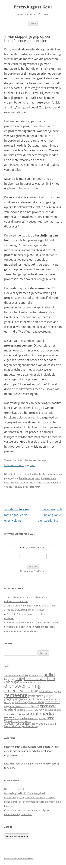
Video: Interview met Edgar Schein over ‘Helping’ (16, 515)
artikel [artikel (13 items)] (49, 674)
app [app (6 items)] (41, 675)
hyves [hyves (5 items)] (57, 699)
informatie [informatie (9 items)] (52, 702)
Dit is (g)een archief (14, 789)
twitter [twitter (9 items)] (9, 718)
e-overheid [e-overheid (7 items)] (46, 691)
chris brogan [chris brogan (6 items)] (11, 682)
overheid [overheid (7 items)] (10, 710)
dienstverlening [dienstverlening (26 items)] (22, 685)
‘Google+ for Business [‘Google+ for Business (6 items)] (17, 721)
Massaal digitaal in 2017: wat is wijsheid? (25, 793)
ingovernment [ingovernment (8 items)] (14, 706)
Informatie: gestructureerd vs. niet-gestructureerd (33, 622)
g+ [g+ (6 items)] (55, 691)
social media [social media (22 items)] (40, 713)
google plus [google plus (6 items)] (11, 699)
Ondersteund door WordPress (18, 858)
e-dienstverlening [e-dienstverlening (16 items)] (21, 690)
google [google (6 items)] (48, 696)
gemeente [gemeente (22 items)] (15, 695)
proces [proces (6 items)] (21, 709)
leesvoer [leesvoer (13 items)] (31, 705)
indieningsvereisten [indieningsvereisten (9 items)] (29, 702)
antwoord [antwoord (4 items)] (33, 675)
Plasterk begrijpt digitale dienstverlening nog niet (29, 797)
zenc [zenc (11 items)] (50, 717)
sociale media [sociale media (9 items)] (14, 714)
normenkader (11, 482)
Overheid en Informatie (46, 474)
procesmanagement (47, 482)
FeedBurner (40, 571)
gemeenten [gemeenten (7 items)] (35, 696)
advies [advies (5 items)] (24, 675)
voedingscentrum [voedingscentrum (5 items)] (29, 718)
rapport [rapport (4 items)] (29, 710)
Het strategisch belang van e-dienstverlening (50, 515)
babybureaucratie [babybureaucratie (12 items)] (30, 678)
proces (32, 482)
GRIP (37, 478)
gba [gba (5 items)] (59, 691)
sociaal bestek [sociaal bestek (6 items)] (53, 709)
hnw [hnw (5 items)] (50, 699)
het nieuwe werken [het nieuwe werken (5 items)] (38, 699)
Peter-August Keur (33, 7)
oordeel (24, 482)
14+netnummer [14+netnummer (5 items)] (12, 675)
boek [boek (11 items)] (51, 678)
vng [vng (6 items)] (16, 718)
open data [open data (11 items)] (48, 705)
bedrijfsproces (26, 478)
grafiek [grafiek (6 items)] (23, 699)
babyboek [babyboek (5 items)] (9, 679)
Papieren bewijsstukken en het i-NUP (26, 609)
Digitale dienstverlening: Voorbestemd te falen (31, 605)
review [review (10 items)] (38, 709)
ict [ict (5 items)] (13, 702)
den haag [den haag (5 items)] (38, 682)
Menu (33, 23)
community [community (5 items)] (26, 682)
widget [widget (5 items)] (42, 718)
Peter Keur (34, 486)
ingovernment (48, 478)
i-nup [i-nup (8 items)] (7, 702)
